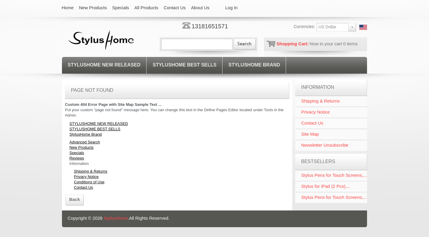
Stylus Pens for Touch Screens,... (334, 175)
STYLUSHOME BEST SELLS (184, 64)
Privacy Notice (86, 176)
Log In (231, 7)
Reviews (76, 158)
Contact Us (83, 187)
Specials (76, 153)
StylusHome (116, 218)
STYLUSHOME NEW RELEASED (104, 64)
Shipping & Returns (90, 171)
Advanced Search (84, 142)
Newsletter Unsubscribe (324, 145)
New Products (81, 147)
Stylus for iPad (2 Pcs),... (325, 186)
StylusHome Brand (254, 64)
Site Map (310, 134)
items (350, 43)
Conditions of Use (89, 182)
